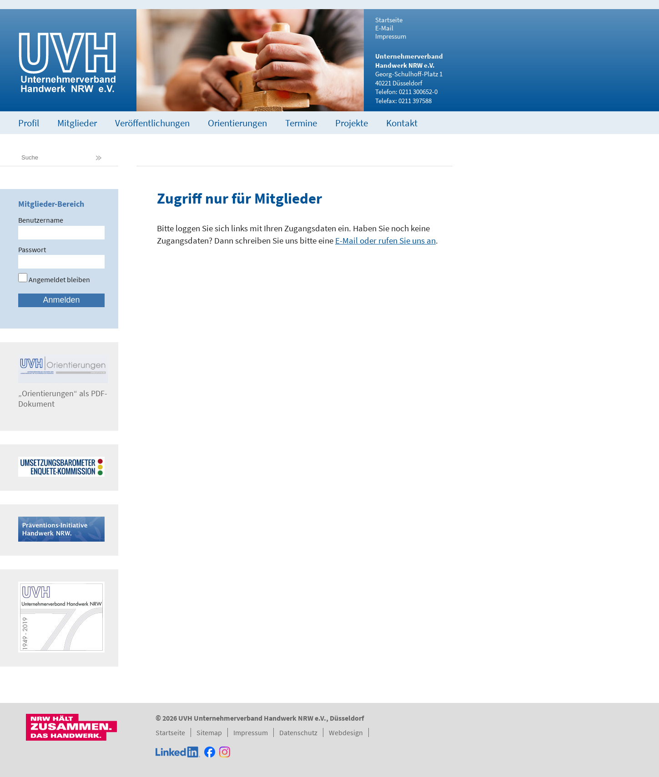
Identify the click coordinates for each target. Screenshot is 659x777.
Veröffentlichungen (152, 123)
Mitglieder (77, 123)
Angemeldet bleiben (54, 279)
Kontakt (402, 123)
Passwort (32, 249)
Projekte (351, 123)
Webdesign (346, 732)
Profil (28, 123)
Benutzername (40, 219)
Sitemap (209, 732)
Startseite (388, 20)
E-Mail (384, 28)
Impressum (390, 36)
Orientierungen (237, 123)
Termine (301, 123)
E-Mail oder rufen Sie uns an (385, 240)
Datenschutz (298, 732)
